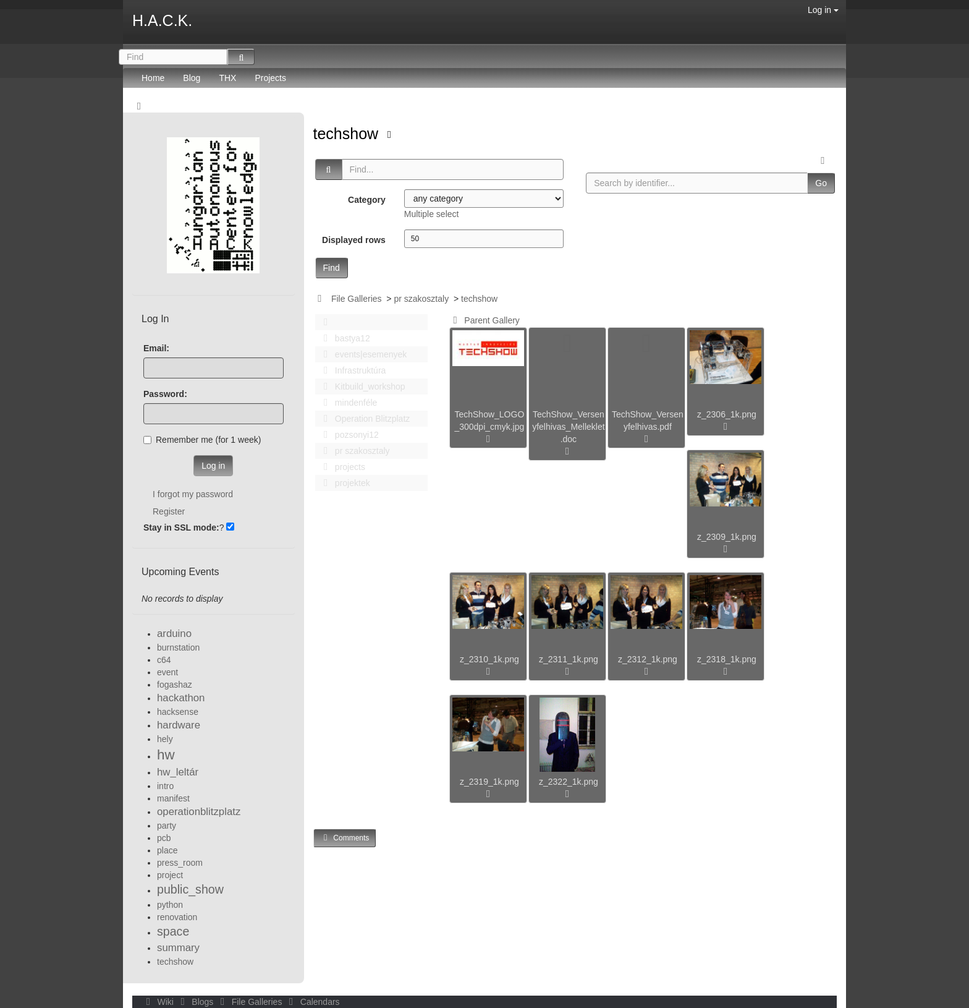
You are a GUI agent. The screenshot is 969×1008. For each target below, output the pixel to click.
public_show (190, 889)
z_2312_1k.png (647, 659)
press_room (180, 863)
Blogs (196, 1002)
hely (165, 739)
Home (153, 78)
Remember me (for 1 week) (202, 440)
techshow (348, 133)
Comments (345, 837)
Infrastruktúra (351, 370)
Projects (270, 78)
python (170, 905)
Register (169, 511)
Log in (823, 10)
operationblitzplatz (198, 812)
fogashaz (174, 685)
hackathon (181, 698)
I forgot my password (193, 494)
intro (165, 786)
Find (331, 268)
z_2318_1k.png (726, 659)
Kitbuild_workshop (361, 386)
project (170, 875)
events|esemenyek (362, 354)
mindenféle (347, 403)
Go (821, 183)
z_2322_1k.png (568, 782)
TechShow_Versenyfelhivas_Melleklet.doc (568, 426)
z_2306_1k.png (726, 414)
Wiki (159, 1002)
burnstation (178, 647)
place (167, 850)
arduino (174, 633)
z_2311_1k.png (568, 659)
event (167, 672)
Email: (156, 348)
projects (341, 467)
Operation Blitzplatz (363, 419)
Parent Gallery (484, 320)
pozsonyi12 (348, 435)
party (166, 826)
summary (178, 948)
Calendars (311, 1002)
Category (367, 200)
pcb (164, 838)
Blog (191, 78)
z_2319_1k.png (489, 782)
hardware (178, 725)
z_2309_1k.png (726, 537)
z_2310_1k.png (489, 659)
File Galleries (356, 299)
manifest (173, 798)
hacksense (177, 712)
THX (227, 78)
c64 (164, 660)
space (173, 931)
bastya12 (343, 338)
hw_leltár (177, 772)
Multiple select (431, 214)
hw (166, 754)
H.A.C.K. (162, 20)
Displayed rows (354, 240)
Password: (165, 394)
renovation (177, 917)
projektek (343, 483)
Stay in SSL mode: (181, 527)
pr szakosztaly (421, 299)
